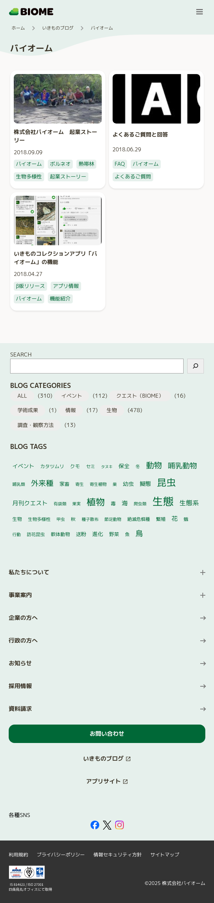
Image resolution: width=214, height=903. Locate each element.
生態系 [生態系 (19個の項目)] (189, 502)
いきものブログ (58, 28)
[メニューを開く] (199, 11)
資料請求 (20, 709)
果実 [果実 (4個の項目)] (76, 504)
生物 (111, 410)
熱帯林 (86, 164)
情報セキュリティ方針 (117, 854)
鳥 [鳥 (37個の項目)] (139, 533)
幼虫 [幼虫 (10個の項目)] (128, 484)
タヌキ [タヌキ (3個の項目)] (107, 466)
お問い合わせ (106, 734)
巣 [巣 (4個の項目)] (115, 484)
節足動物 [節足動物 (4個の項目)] (113, 519)
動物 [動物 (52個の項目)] (154, 465)
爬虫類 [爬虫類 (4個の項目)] (140, 504)
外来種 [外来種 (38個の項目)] (42, 483)
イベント (71, 395)
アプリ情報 (66, 286)
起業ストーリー (68, 176)
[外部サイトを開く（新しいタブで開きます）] (95, 825)
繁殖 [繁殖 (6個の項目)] (160, 519)
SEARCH (21, 354)
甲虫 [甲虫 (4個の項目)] (60, 519)
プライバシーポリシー (61, 854)
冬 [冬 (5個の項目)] (137, 466)
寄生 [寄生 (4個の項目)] (79, 484)
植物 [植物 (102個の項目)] (96, 502)
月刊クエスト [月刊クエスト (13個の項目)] (30, 503)
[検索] (195, 366)
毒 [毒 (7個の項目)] (113, 503)
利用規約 (18, 854)
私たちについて (29, 572)
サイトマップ (164, 854)
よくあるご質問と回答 (140, 134)
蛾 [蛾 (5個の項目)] (186, 519)
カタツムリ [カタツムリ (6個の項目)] (52, 466)
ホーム (18, 28)
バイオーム (29, 164)
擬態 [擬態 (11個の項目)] (145, 484)
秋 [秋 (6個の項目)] (73, 519)
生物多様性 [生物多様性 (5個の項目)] (39, 519)
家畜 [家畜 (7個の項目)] (64, 483)
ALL (22, 395)
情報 (71, 410)
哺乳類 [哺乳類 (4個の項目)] (18, 484)
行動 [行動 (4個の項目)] (16, 534)
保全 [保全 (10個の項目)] (123, 466)
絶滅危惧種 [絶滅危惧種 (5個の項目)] (138, 519)
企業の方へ (23, 618)
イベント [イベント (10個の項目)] (23, 466)
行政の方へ (23, 640)
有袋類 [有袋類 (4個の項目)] (60, 504)
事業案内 (20, 595)
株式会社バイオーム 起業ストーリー (55, 136)
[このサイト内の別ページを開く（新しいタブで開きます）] (107, 758)
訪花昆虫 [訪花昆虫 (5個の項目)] (36, 534)
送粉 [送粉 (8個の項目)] (81, 534)
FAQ (120, 164)
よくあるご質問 (133, 176)
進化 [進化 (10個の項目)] (97, 534)
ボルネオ (60, 164)
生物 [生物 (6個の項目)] (17, 519)
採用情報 (20, 686)
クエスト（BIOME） (140, 395)
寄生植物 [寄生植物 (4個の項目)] (98, 484)
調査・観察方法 (35, 425)
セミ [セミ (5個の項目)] (90, 466)
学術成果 (27, 410)
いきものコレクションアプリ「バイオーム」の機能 (55, 258)
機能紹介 (60, 298)
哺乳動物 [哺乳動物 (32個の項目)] (182, 465)
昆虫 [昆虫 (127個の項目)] (166, 482)
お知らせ (20, 663)
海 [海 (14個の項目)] (125, 503)
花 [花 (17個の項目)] (175, 518)
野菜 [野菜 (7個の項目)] (114, 534)
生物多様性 (29, 176)
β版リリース (30, 286)
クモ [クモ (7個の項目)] (75, 466)
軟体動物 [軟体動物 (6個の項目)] (60, 534)
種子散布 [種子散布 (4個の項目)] (89, 519)
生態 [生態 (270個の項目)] (163, 501)
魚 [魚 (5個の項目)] (127, 534)
